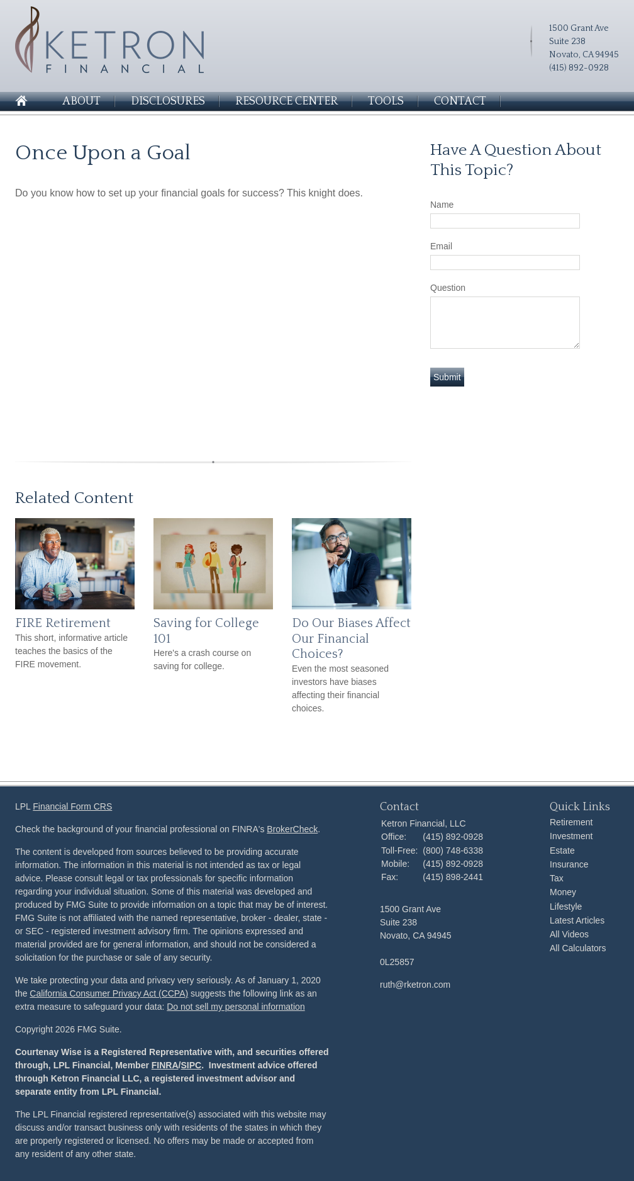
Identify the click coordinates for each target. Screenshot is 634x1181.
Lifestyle (566, 906)
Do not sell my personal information (235, 1007)
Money (563, 892)
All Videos (569, 934)
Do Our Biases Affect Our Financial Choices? (351, 638)
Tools (386, 101)
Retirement (571, 822)
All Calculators (578, 948)
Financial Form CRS (72, 806)
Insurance (569, 864)
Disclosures (168, 101)
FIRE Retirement (63, 623)
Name (441, 205)
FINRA (165, 1065)
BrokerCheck (292, 829)
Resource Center (286, 101)
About (81, 101)
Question (447, 288)
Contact (460, 101)
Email (441, 246)
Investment (571, 836)
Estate (562, 850)
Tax (557, 878)
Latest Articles (577, 920)
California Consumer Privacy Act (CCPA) (109, 993)
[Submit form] (447, 377)
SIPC (191, 1065)
